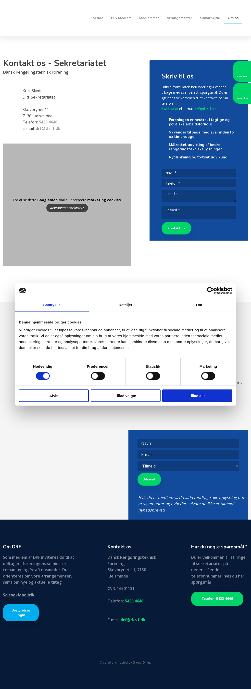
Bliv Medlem (121, 18)
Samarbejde (210, 18)
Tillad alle (197, 395)
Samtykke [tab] (52, 305)
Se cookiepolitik (19, 595)
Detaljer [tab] (125, 305)
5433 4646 (48, 122)
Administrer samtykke (67, 208)
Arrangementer (179, 18)
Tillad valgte (125, 395)
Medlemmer (149, 18)
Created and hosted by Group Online (125, 662)
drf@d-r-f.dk (205, 108)
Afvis (53, 395)
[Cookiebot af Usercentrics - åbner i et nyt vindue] (210, 290)
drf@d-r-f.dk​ (48, 128)
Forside (97, 18)
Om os (233, 18)
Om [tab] (199, 305)
